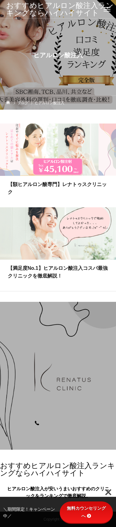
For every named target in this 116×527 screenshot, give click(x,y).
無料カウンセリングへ (86, 512)
